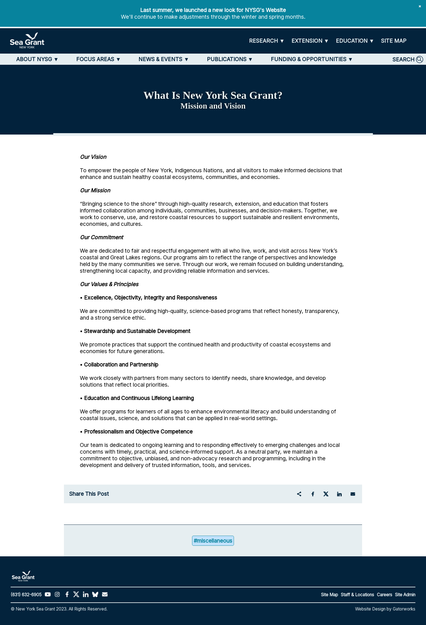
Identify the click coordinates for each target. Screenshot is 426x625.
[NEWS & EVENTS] (163, 59)
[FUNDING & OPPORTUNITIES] (312, 59)
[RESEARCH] (267, 40)
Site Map (329, 594)
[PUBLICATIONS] (230, 59)
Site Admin (405, 594)
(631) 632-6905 (26, 594)
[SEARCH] (408, 59)
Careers (384, 594)
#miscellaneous (213, 540)
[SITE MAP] (394, 40)
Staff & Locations (357, 594)
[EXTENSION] (310, 40)
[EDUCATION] (355, 40)
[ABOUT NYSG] (37, 59)
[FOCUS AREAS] (98, 59)
